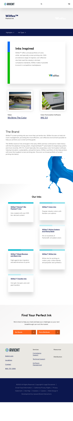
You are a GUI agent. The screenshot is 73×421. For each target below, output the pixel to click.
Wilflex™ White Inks (49, 254)
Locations (8, 360)
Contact (8, 364)
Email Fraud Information (23, 388)
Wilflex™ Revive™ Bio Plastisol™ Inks (18, 208)
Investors (35, 391)
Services (36, 349)
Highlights (9, 32)
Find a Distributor (44, 332)
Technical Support (39, 359)
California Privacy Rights (42, 388)
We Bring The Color (17, 117)
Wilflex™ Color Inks (49, 207)
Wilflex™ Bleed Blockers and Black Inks (19, 255)
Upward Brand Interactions (42, 394)
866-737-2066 (10, 369)
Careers (43, 391)
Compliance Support (37, 354)
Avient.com (9, 356)
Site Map (27, 391)
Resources (57, 349)
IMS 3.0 (44, 117)
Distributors (58, 357)
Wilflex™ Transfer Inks (19, 279)
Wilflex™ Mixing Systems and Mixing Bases (51, 230)
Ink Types (21, 32)
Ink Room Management (37, 364)
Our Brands (18, 332)
